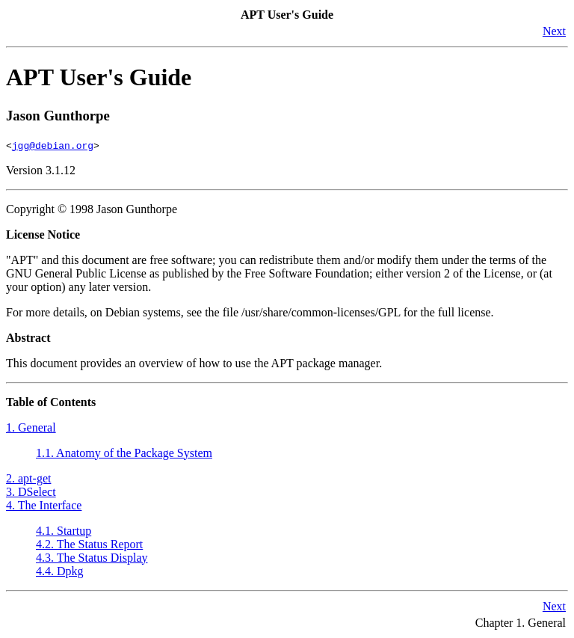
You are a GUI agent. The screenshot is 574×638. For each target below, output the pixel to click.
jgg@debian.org (52, 145)
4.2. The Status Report (89, 544)
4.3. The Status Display (91, 557)
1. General (31, 427)
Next (554, 31)
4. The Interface (43, 505)
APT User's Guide (98, 77)
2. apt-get (28, 478)
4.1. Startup (63, 530)
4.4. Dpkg (60, 571)
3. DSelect (31, 491)
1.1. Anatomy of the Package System (124, 453)
